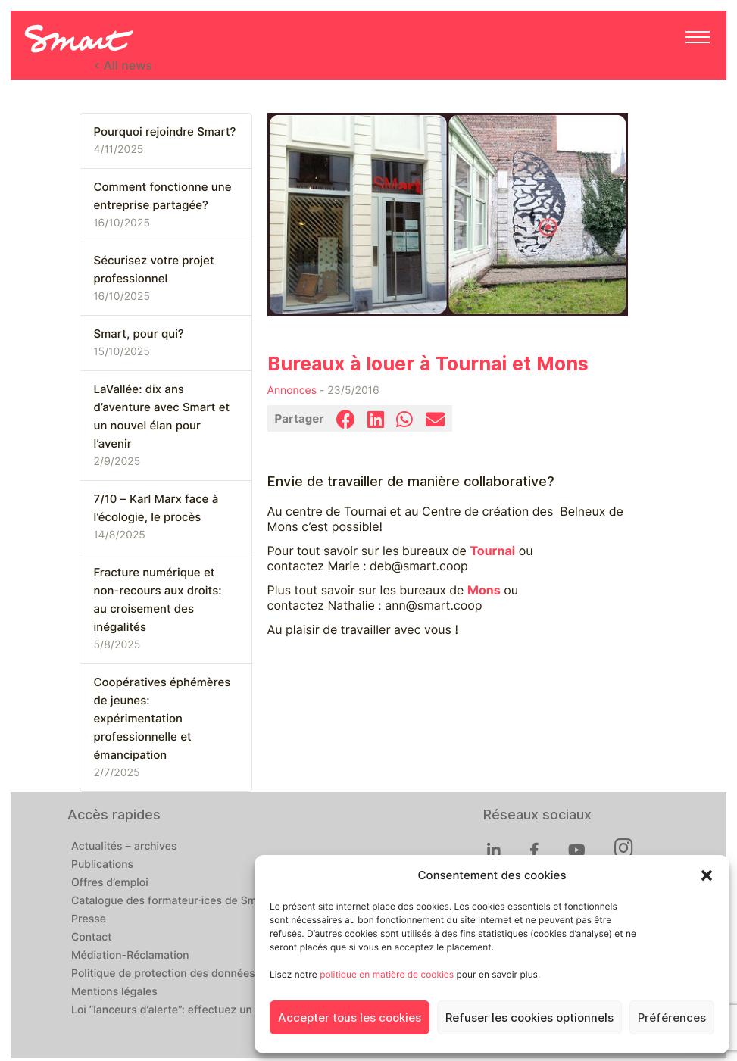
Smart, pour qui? (139, 334)
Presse (88, 919)
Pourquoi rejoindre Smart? (165, 132)
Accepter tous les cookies (349, 1018)
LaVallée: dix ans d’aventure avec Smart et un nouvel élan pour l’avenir (162, 416)
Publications (102, 865)
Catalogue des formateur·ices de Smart (171, 901)
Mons (484, 590)
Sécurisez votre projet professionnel (154, 270)
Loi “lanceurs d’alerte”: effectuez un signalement (194, 1010)
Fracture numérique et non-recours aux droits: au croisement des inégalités (158, 600)
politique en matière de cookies (387, 974)
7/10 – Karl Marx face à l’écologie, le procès (156, 508)
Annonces (292, 391)
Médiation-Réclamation (130, 956)
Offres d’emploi (109, 883)
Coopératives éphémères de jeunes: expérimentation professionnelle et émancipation (162, 719)
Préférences (672, 1018)
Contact (91, 937)
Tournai (492, 551)
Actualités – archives (124, 847)
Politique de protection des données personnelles (197, 974)
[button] (706, 875)
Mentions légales (114, 992)
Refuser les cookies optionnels (529, 1018)
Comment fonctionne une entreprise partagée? (163, 196)
